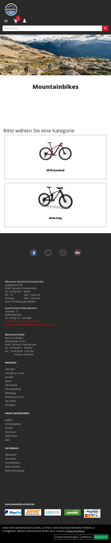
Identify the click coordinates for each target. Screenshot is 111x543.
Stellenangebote (13, 423)
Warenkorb (10, 454)
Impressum (10, 431)
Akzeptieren (101, 537)
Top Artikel (10, 400)
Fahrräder (10, 369)
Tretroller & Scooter (15, 373)
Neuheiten (10, 404)
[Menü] (5, 21)
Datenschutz (11, 435)
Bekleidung (10, 393)
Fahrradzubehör (13, 389)
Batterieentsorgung (14, 470)
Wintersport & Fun (14, 397)
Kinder (8, 381)
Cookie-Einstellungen (66, 537)
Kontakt (9, 427)
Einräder (9, 377)
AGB (7, 439)
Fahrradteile (11, 385)
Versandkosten (12, 462)
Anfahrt (9, 420)
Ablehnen (86, 537)
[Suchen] (105, 28)
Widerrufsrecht (12, 466)
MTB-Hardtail (56, 170)
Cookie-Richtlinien (75, 531)
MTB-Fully (55, 218)
